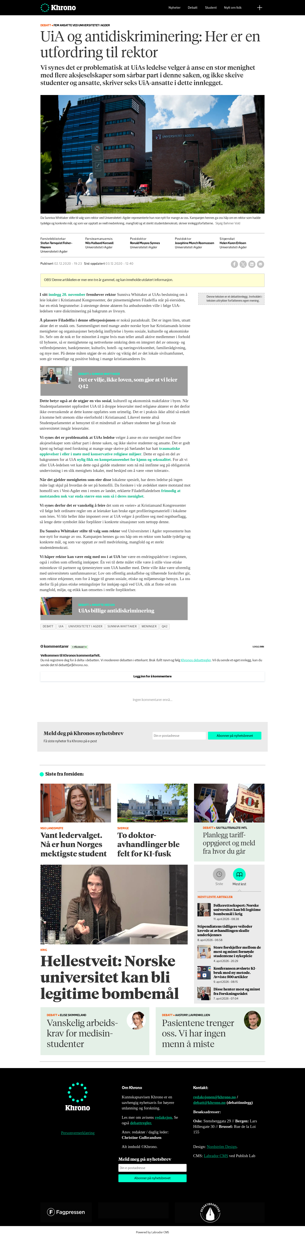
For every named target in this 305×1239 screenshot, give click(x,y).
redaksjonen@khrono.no (214, 1097)
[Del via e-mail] (260, 264)
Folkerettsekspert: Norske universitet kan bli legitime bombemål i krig (237, 909)
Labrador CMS (216, 1156)
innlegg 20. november (67, 294)
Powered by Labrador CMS (152, 1232)
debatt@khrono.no (209, 1102)
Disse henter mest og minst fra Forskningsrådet (237, 991)
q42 (165, 626)
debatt (48, 626)
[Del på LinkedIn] (251, 264)
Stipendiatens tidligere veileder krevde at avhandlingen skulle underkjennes (224, 930)
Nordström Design (222, 1146)
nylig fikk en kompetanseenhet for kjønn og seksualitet (124, 459)
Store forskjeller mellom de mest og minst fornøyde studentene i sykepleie (237, 951)
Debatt (192, 10)
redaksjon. (164, 1117)
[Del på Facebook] (234, 264)
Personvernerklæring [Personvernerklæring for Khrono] (77, 1133)
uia (61, 626)
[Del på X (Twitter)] (243, 264)
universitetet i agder (85, 626)
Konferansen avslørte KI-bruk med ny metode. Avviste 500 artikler (235, 972)
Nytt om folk (233, 10)
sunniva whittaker (122, 626)
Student (211, 10)
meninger (149, 626)
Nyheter (174, 10)
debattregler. (141, 1123)
